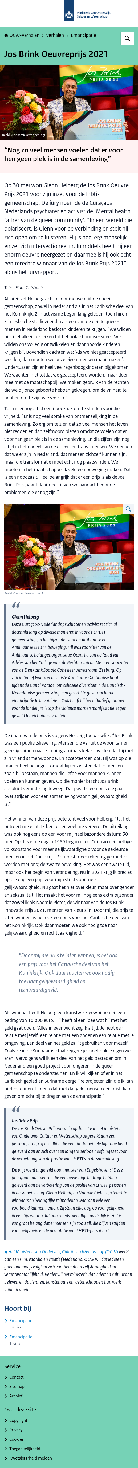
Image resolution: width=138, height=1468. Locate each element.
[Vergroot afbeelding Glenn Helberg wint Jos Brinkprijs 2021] (128, 509)
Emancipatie (83, 35)
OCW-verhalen (21, 35)
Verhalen (55, 35)
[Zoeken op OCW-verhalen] (127, 38)
